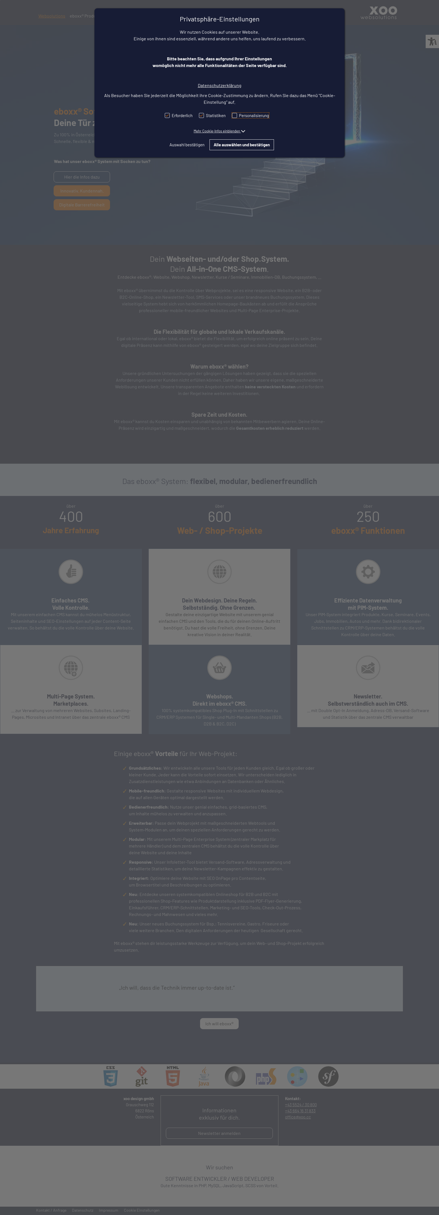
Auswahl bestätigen (186, 144)
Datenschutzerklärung (219, 85)
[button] (219, 131)
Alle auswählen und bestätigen (242, 144)
